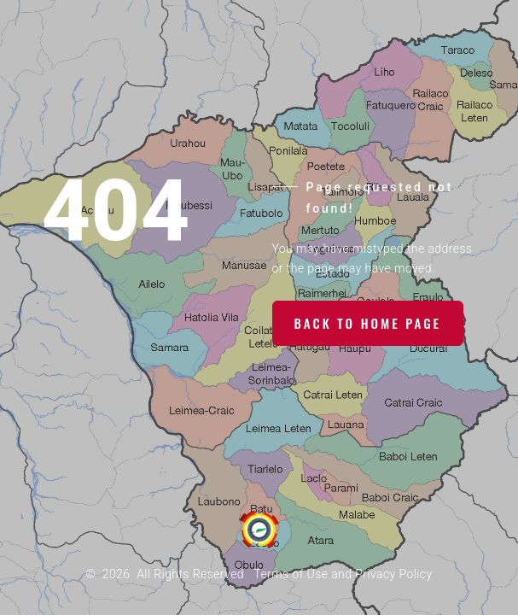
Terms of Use (290, 574)
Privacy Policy (393, 574)
